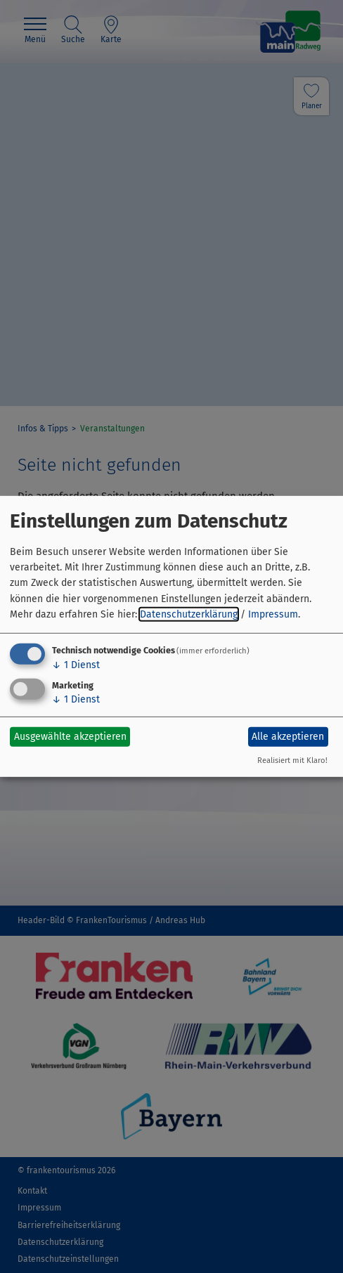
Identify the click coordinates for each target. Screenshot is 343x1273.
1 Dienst (76, 664)
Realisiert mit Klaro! (292, 760)
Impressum (273, 614)
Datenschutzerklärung (189, 614)
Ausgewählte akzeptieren (70, 737)
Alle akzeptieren (288, 737)
